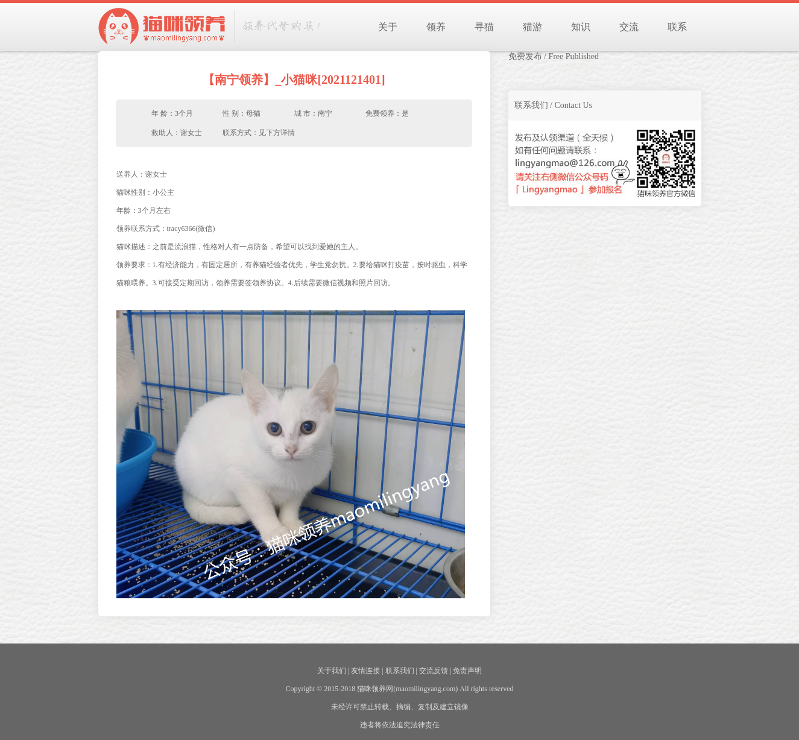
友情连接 (365, 670)
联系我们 (399, 670)
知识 (580, 27)
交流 (629, 27)
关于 (387, 27)
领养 (436, 27)
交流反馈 (433, 670)
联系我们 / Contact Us (553, 105)
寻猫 (484, 27)
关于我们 (331, 670)
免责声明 (467, 670)
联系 (677, 27)
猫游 (532, 27)
